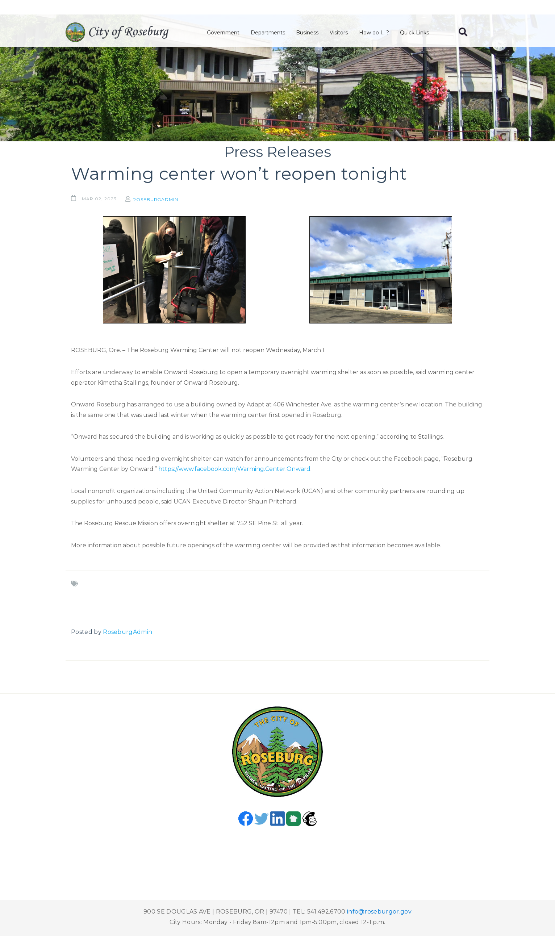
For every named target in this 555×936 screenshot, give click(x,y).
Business (308, 33)
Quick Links (415, 33)
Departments (269, 33)
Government (224, 33)
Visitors (339, 33)
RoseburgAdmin (157, 199)
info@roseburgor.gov (379, 911)
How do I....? (374, 33)
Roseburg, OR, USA (277, 853)
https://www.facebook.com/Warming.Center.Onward (234, 468)
